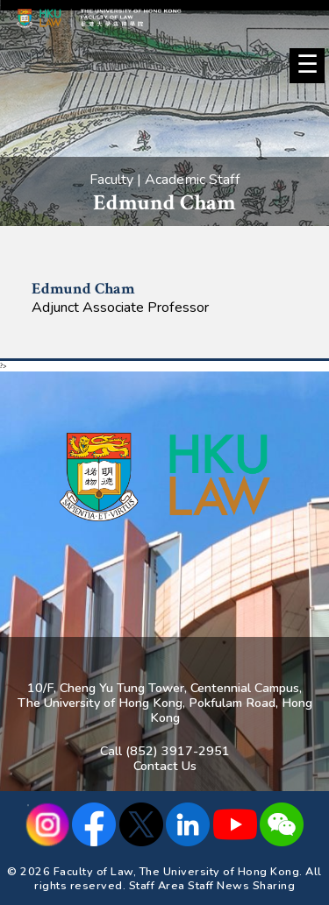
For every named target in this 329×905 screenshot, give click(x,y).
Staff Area (157, 885)
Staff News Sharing (241, 885)
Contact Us (165, 765)
